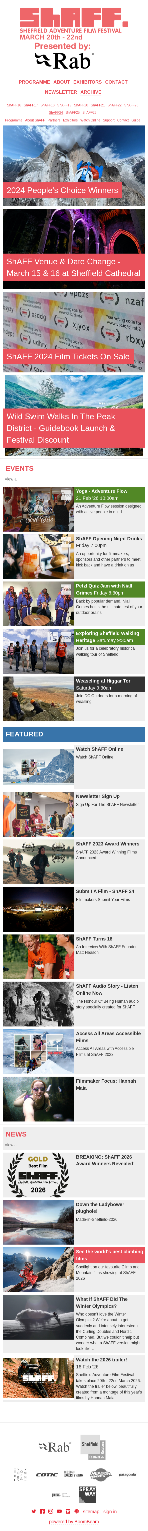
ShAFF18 (48, 105)
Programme (13, 120)
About (61, 82)
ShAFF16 (14, 105)
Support (109, 120)
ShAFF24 (56, 112)
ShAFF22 (115, 105)
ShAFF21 (98, 105)
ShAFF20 (81, 105)
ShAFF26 (89, 112)
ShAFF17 (31, 105)
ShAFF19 (64, 105)
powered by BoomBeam (74, 1521)
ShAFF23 (131, 105)
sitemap (91, 1511)
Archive (90, 92)
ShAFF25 (73, 112)
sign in (110, 1511)
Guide (135, 120)
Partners (54, 120)
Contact (116, 82)
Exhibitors (87, 82)
